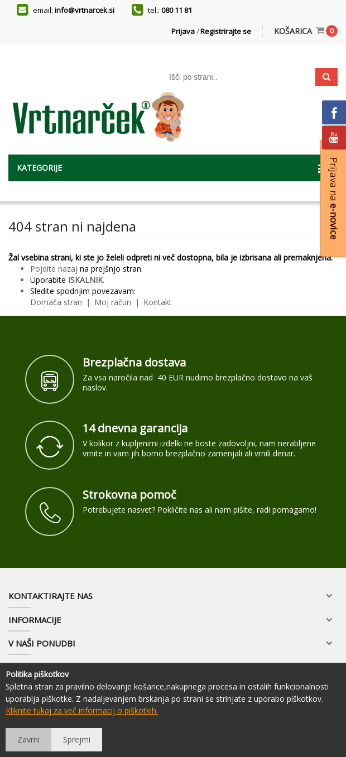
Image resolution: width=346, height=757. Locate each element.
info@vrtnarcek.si (84, 10)
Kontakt (156, 302)
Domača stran (56, 302)
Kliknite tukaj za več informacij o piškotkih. (82, 710)
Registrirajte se (225, 31)
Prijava (183, 31)
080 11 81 (176, 10)
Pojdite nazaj (54, 268)
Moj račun (113, 302)
